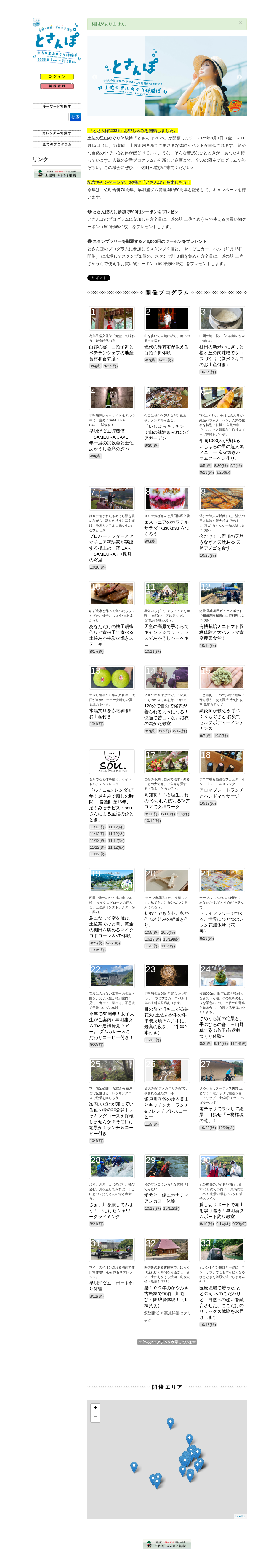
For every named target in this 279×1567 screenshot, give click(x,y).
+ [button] (95, 1408)
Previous (95, 77)
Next (239, 77)
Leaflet (240, 1516)
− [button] (95, 1417)
